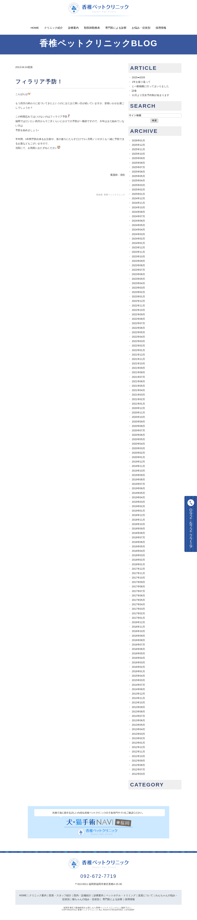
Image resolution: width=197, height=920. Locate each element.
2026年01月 (138, 140)
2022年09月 (138, 314)
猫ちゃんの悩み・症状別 (85, 899)
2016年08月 (138, 640)
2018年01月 (138, 564)
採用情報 (161, 27)
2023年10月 (138, 256)
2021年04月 (138, 390)
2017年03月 (138, 608)
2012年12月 (138, 747)
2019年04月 (138, 497)
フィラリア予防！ (39, 81)
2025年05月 (138, 176)
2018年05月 (138, 546)
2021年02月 (138, 399)
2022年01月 (138, 350)
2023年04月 (138, 283)
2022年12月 (138, 301)
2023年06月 (138, 274)
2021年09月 (138, 367)
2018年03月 (138, 555)
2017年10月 (138, 577)
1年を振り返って (141, 81)
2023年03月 (138, 287)
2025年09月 (138, 158)
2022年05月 (138, 332)
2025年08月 (138, 162)
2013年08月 (138, 711)
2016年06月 (138, 649)
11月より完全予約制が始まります (150, 95)
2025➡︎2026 (138, 77)
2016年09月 (138, 635)
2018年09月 (138, 528)
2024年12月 (138, 198)
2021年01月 (138, 403)
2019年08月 (138, 479)
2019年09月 (138, 475)
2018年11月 (138, 519)
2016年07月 (138, 644)
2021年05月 (138, 385)
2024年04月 (138, 229)
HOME (23, 895)
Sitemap (130, 910)
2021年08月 (138, 372)
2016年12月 (138, 622)
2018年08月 (138, 533)
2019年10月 (138, 470)
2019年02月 (138, 506)
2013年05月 (138, 724)
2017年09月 (138, 582)
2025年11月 (138, 149)
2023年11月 (138, 251)
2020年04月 (138, 443)
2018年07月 (138, 537)
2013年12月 (138, 693)
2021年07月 (138, 377)
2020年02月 (138, 452)
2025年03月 (138, 185)
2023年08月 (138, 265)
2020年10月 (138, 417)
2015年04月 (138, 675)
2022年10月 (138, 310)
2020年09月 (138, 421)
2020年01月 (138, 457)
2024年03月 (138, 234)
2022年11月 (138, 305)
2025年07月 (138, 167)
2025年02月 (138, 189)
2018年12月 (138, 515)
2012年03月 (138, 773)
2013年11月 (138, 698)
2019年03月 (138, 501)
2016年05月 (138, 653)
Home (35, 27)
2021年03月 (138, 394)
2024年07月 (138, 216)
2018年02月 (138, 559)
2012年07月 (138, 769)
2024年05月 (138, 225)
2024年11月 (138, 202)
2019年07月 (138, 483)
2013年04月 (138, 729)
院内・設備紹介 (82, 895)
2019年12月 (138, 461)
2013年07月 (138, 716)
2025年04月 (138, 180)
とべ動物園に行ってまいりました (150, 86)
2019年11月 (138, 466)
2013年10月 (138, 702)
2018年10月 (138, 524)
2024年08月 (138, 211)
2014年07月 (138, 684)
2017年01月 (138, 617)
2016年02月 (138, 666)
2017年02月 (138, 613)
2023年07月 (138, 269)
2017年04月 (138, 604)
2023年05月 (138, 278)
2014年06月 (138, 689)
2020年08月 (138, 426)
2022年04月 (138, 336)
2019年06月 (138, 488)
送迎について (145, 895)
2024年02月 (138, 238)
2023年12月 (138, 247)
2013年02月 (138, 738)
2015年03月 (138, 680)
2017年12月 (138, 568)
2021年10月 (138, 363)
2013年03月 (138, 733)
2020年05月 (138, 439)
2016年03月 (138, 662)
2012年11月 (138, 751)
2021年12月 (138, 354)
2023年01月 (138, 296)
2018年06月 (138, 542)
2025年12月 (138, 144)
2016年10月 (138, 631)
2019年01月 (138, 510)
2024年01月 (138, 243)
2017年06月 (138, 595)
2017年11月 (138, 573)
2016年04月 (138, 657)
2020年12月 (138, 408)
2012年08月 (138, 765)
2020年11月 (138, 412)
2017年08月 (138, 586)
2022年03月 (138, 341)
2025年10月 (138, 153)
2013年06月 (138, 720)
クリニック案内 (38, 895)
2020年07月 (138, 430)
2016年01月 (138, 671)
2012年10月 (138, 756)
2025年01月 (138, 194)
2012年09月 (138, 760)
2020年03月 (138, 448)
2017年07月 (138, 591)
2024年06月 (138, 220)
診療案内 (73, 27)
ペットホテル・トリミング (121, 895)
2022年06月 (138, 327)
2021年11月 (138, 359)
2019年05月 (138, 493)
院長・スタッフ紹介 (60, 895)
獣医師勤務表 (92, 27)
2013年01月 (138, 742)
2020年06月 (138, 434)
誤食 (134, 90)
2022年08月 (138, 318)
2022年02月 (138, 345)
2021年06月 (138, 381)
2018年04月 (138, 550)
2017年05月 (138, 600)
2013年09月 (138, 707)
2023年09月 (138, 260)
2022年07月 (138, 323)
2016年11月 (138, 626)
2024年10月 (138, 207)
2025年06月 (138, 171)
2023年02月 (138, 292)
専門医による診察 (115, 27)
